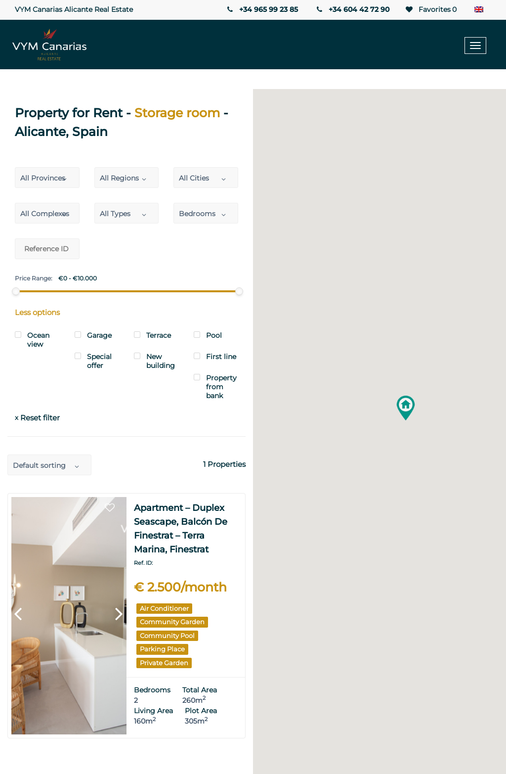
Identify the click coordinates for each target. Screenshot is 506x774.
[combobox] (47, 177)
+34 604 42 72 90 (352, 9)
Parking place (162, 649)
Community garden (172, 622)
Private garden (164, 663)
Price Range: (33, 278)
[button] (405, 408)
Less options (37, 312)
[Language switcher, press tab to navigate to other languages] (481, 10)
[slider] (16, 291)
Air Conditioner (164, 608)
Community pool (167, 635)
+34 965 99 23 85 (261, 9)
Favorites (430, 9)
